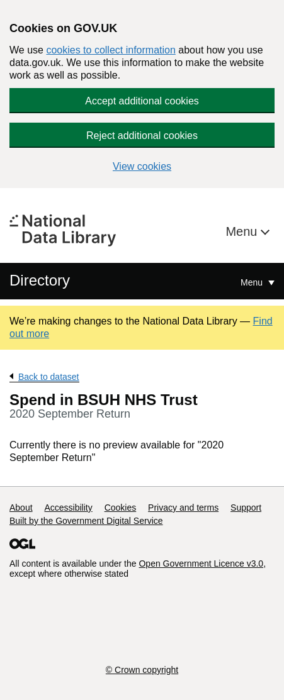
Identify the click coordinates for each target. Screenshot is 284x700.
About (21, 508)
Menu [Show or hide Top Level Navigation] (253, 282)
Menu (243, 231)
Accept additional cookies (142, 101)
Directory (39, 280)
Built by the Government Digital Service (86, 521)
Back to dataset (48, 377)
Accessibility (68, 508)
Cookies (121, 508)
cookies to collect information (110, 50)
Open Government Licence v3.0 (201, 563)
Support (245, 508)
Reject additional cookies (142, 135)
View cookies (142, 166)
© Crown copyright (142, 670)
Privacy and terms (183, 508)
